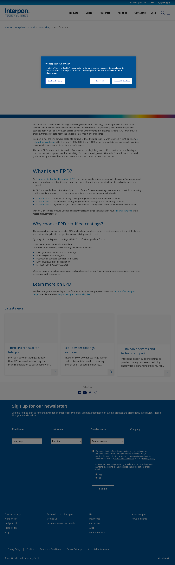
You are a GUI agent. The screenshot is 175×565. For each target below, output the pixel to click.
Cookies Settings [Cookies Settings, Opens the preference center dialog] (55, 81)
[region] (88, 72)
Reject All (100, 81)
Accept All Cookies (122, 81)
